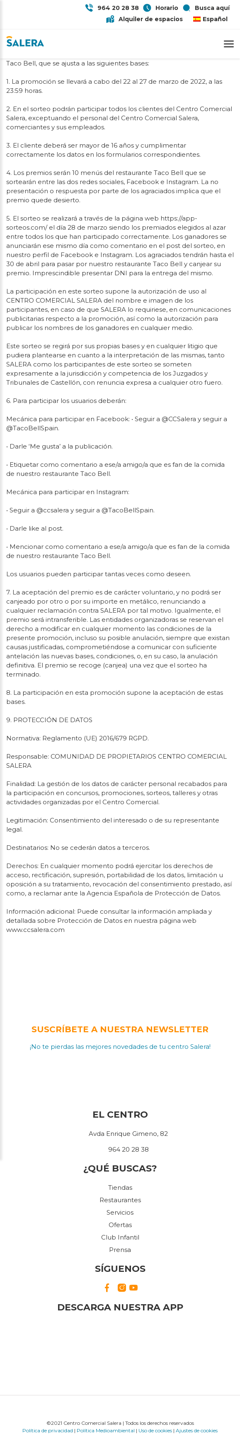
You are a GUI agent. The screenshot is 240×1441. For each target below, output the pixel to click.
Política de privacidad (47, 1430)
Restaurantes (120, 1200)
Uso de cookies (155, 1430)
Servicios (120, 1212)
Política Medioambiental (106, 1430)
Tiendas (120, 1187)
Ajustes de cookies (197, 1430)
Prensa (120, 1250)
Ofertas (120, 1225)
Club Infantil (120, 1237)
